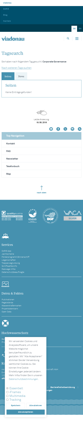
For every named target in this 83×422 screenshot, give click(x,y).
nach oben (41, 190)
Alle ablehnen (35, 406)
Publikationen (8, 300)
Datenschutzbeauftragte (13, 272)
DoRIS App (6, 251)
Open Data (6, 312)
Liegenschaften (9, 260)
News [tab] (21, 76)
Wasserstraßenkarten (11, 306)
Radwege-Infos (9, 269)
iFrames (15, 392)
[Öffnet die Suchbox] (68, 38)
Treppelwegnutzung (11, 263)
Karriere (7, 21)
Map (8, 174)
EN (80, 29)
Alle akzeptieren (25, 412)
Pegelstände (7, 303)
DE (74, 29)
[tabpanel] (41, 87)
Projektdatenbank (10, 309)
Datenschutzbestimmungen (23, 379)
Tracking (15, 399)
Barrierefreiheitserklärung (62, 387)
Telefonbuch (12, 166)
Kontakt (10, 144)
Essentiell (16, 388)
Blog (5, 15)
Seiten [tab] (8, 76)
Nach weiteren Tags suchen (16, 68)
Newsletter (12, 159)
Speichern (15, 406)
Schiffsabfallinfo (9, 266)
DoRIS (6, 9)
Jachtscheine (8, 254)
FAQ (8, 151)
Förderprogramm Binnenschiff (15, 257)
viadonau (7, 3)
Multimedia (17, 395)
